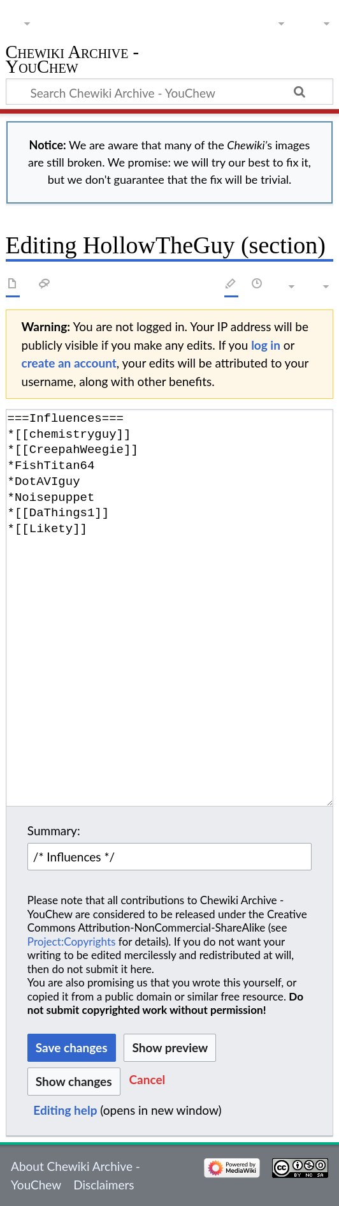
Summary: (53, 830)
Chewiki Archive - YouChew (73, 61)
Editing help (65, 1110)
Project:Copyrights (71, 941)
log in (265, 345)
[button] (147, 1081)
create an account (69, 362)
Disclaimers (103, 1184)
